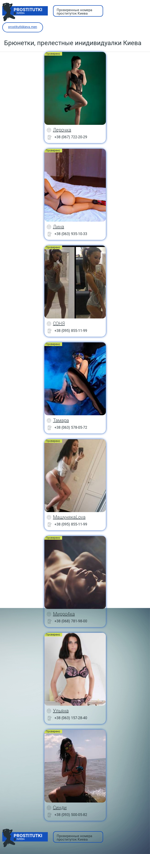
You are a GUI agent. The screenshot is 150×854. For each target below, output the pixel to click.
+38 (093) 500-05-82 (70, 815)
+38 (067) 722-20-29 (70, 137)
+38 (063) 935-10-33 (70, 234)
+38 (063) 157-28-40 (70, 718)
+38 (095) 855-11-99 (70, 330)
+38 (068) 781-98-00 (70, 621)
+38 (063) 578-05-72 (70, 427)
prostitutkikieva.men (23, 27)
